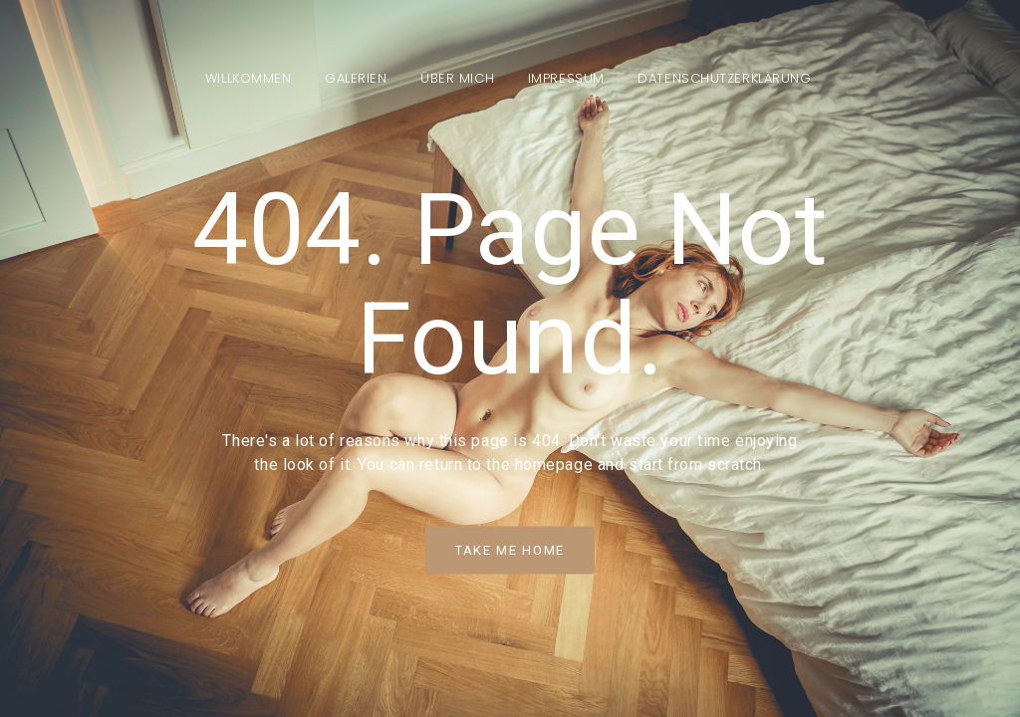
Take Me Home (510, 550)
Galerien (355, 78)
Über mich (457, 78)
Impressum (566, 78)
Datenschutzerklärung (724, 78)
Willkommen (248, 78)
